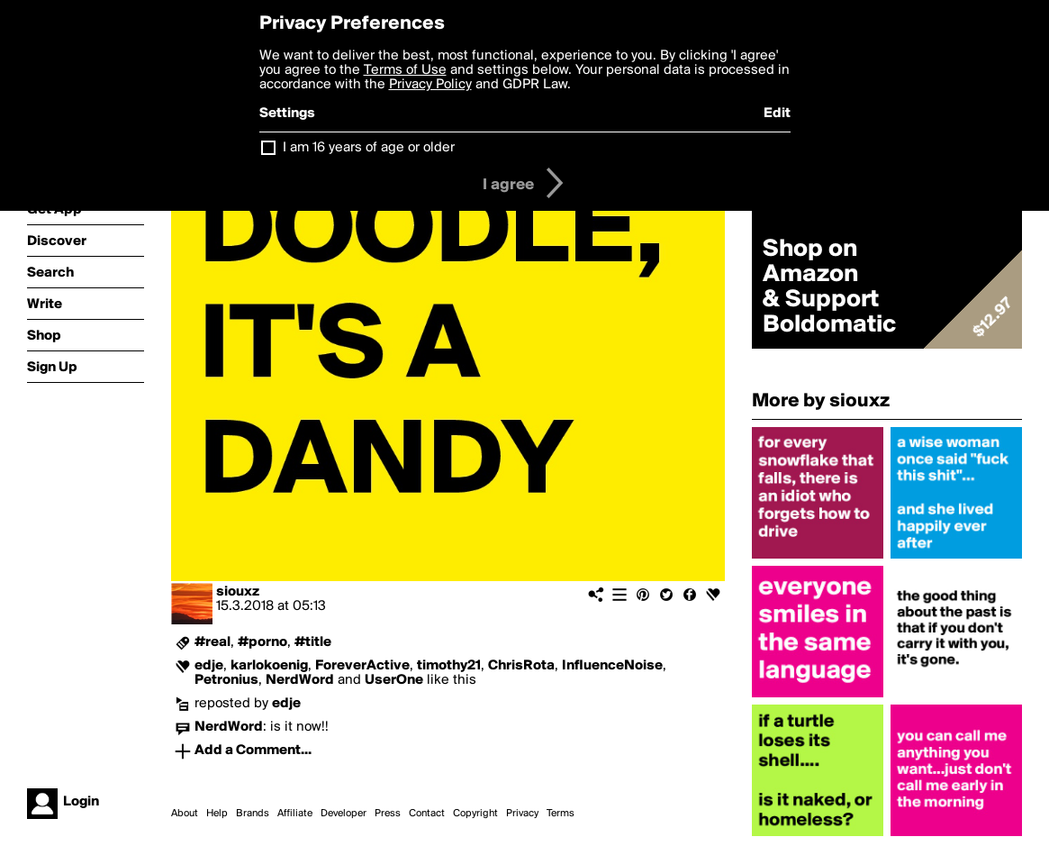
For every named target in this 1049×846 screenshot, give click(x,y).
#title (312, 642)
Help (217, 813)
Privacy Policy (430, 84)
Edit (777, 113)
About (184, 813)
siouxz (237, 592)
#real (212, 642)
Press (388, 813)
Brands (252, 813)
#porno (262, 642)
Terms (560, 813)
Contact (427, 813)
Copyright (475, 813)
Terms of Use (405, 70)
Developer (343, 813)
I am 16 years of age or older (369, 148)
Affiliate (294, 813)
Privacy (522, 813)
